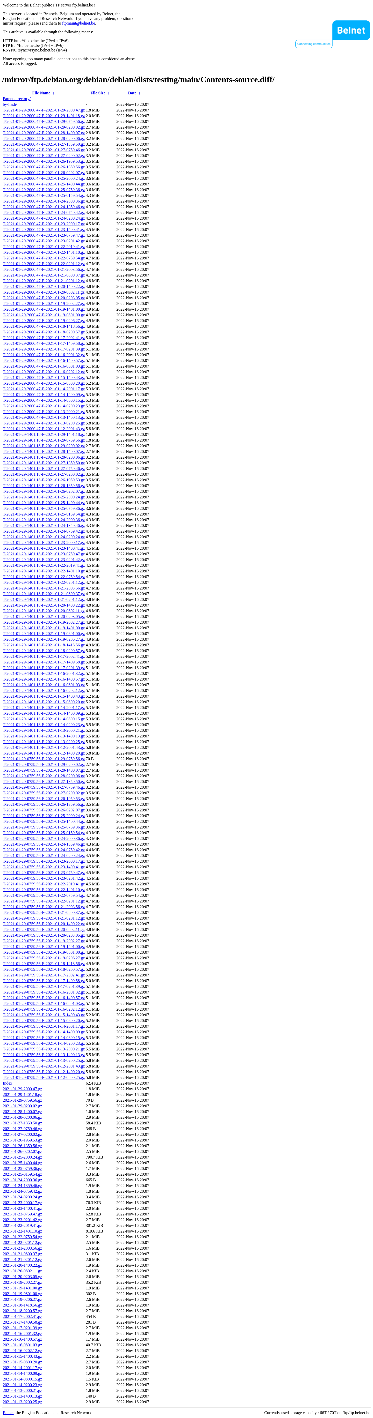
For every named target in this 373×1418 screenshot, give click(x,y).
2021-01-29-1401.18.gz (22, 1094)
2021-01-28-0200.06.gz (22, 1117)
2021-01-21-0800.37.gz (22, 1254)
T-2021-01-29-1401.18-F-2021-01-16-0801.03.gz (44, 685)
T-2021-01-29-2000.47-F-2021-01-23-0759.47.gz (44, 235)
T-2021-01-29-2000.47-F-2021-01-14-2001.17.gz (44, 389)
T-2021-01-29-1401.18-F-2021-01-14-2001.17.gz (44, 707)
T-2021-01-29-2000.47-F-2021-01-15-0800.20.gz (44, 383)
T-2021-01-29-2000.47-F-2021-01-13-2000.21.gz (44, 411)
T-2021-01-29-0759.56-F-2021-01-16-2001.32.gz (44, 992)
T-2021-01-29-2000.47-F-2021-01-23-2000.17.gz (44, 224)
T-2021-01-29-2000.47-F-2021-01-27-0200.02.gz (44, 155)
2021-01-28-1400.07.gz (22, 1111)
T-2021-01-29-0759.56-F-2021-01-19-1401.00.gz (44, 946)
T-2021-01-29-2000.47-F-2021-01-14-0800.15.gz (44, 400)
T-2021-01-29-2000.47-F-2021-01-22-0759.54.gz (44, 258)
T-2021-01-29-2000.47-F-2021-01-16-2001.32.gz (44, 355)
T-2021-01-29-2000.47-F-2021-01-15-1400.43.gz (44, 377)
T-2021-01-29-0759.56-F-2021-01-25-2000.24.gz (44, 816)
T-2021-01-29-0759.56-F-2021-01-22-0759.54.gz (44, 895)
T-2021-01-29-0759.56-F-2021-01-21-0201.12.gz (44, 918)
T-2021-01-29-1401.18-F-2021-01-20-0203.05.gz (44, 616)
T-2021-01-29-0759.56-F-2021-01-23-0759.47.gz (44, 872)
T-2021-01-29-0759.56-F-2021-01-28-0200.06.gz (44, 776)
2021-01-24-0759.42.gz (22, 1191)
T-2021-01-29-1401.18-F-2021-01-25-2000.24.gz (44, 497)
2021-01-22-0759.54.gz (22, 1237)
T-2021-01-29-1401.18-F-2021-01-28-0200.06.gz (44, 457)
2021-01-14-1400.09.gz (22, 1373)
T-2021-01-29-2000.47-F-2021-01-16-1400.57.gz (44, 360)
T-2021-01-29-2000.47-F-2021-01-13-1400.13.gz (44, 417)
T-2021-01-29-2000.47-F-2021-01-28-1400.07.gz (44, 133)
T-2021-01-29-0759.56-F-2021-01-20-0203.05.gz (44, 935)
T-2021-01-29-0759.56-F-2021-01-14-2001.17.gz (44, 1026)
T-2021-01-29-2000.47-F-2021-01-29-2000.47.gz (44, 110)
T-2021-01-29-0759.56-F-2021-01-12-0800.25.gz (44, 1077)
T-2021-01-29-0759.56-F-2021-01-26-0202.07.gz (44, 810)
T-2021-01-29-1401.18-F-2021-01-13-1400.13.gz (44, 736)
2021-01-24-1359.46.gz (22, 1185)
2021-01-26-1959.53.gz (22, 1140)
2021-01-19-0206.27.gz (22, 1299)
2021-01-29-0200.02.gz (22, 1106)
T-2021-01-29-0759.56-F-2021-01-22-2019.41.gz (44, 884)
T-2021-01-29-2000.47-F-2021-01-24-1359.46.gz (44, 207)
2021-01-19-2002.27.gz (22, 1282)
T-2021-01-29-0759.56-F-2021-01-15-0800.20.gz (44, 1020)
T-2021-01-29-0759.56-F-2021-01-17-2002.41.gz (44, 975)
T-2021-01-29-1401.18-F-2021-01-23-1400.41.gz (44, 548)
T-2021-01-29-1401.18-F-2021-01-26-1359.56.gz (44, 485)
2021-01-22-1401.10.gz (22, 1231)
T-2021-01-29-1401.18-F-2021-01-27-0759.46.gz (44, 468)
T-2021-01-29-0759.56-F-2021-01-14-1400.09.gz (44, 1032)
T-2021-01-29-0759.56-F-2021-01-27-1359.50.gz (44, 781)
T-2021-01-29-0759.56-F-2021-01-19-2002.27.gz (44, 941)
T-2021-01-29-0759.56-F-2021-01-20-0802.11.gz (44, 929)
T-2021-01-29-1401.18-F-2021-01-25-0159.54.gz (44, 514)
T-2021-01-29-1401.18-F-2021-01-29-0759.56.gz (44, 440)
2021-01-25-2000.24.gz (22, 1157)
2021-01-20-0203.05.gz (22, 1276)
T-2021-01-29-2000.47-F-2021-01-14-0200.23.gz (44, 406)
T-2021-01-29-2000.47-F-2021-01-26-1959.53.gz (44, 161)
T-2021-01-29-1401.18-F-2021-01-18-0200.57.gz (44, 650)
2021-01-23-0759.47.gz (22, 1214)
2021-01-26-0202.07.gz (22, 1151)
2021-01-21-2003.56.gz (22, 1248)
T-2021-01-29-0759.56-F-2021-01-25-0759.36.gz (44, 827)
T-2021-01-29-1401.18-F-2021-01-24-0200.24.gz (44, 537)
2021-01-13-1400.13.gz (22, 1396)
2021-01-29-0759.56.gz (22, 1100)
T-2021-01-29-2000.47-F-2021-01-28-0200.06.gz (44, 138)
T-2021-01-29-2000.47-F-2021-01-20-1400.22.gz (44, 286)
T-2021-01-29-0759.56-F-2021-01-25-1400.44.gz (44, 821)
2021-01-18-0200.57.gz (22, 1311)
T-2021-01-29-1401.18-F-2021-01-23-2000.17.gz (44, 542)
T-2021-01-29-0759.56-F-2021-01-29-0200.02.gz (44, 764)
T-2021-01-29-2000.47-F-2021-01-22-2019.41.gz (44, 246)
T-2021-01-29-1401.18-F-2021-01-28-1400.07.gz (44, 451)
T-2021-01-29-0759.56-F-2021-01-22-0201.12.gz (44, 901)
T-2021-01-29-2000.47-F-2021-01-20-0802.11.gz (44, 292)
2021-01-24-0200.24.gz (22, 1197)
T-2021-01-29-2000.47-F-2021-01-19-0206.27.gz (44, 320)
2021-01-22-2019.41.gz (22, 1225)
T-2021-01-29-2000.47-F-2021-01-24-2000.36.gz (44, 201)
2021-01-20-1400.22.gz (22, 1265)
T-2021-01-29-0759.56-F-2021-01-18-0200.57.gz (44, 969)
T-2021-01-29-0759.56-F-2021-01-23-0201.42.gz (44, 878)
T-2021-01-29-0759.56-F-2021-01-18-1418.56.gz (44, 963)
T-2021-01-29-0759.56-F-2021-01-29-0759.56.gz (44, 759)
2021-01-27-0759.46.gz (22, 1128)
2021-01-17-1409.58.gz (22, 1322)
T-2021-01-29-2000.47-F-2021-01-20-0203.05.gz (44, 298)
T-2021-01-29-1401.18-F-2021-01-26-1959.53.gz (44, 480)
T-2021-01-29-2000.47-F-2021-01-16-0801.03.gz (44, 366)
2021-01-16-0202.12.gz (22, 1350)
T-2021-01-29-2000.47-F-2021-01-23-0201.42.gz (44, 241)
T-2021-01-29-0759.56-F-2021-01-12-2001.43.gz (44, 1066)
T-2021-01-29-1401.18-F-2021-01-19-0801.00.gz (44, 633)
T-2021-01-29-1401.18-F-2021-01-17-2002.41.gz (44, 656)
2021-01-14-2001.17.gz (22, 1367)
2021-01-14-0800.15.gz (22, 1379)
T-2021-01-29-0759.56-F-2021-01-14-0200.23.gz (44, 1043)
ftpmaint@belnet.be (78, 23)
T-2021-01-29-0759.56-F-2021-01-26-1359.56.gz (44, 804)
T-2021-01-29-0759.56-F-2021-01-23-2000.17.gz (44, 861)
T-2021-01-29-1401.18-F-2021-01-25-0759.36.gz (44, 508)
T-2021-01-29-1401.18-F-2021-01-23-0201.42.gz (44, 559)
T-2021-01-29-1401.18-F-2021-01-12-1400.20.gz (44, 753)
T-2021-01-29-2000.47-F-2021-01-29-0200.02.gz (44, 127)
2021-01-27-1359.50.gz (22, 1123)
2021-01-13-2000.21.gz (22, 1390)
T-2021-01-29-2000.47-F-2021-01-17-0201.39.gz (44, 349)
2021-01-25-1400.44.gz (22, 1163)
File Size (97, 93)
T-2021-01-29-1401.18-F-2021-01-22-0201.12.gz (44, 582)
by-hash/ (10, 104)
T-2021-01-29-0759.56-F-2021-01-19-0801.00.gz (44, 952)
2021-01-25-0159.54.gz (22, 1174)
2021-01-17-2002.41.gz (22, 1316)
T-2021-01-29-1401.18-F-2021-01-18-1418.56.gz (44, 645)
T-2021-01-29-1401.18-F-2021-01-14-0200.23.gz (44, 724)
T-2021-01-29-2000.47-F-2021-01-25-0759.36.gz (44, 190)
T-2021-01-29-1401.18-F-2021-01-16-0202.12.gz (44, 690)
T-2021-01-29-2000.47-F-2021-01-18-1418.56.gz (44, 326)
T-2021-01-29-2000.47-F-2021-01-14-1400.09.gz (44, 394)
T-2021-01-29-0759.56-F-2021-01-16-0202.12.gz (44, 1009)
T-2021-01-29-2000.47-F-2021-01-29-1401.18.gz (44, 116)
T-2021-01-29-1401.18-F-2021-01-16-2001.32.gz (44, 673)
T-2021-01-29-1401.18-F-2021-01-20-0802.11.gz (44, 611)
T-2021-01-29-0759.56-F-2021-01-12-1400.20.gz (44, 1072)
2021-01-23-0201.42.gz (22, 1220)
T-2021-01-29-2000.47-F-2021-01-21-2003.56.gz (44, 269)
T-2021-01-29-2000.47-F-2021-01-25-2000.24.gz (44, 178)
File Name (41, 93)
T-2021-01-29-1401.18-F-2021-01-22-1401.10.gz (44, 571)
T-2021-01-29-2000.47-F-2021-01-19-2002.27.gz (44, 303)
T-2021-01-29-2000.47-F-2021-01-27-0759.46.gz (44, 150)
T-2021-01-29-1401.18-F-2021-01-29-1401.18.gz (44, 434)
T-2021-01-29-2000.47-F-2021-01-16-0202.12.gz (44, 372)
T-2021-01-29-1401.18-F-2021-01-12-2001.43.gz (44, 747)
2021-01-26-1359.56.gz (22, 1146)
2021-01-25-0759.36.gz (22, 1168)
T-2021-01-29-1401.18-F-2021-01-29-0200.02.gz (44, 446)
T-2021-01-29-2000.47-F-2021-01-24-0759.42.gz (44, 212)
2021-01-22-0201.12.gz (22, 1242)
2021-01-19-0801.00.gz (22, 1294)
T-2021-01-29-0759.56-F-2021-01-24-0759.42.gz (44, 850)
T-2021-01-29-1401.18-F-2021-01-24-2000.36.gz (44, 520)
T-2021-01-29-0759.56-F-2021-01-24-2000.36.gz (44, 838)
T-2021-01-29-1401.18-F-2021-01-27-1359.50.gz (44, 463)
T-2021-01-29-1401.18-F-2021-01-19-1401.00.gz (44, 628)
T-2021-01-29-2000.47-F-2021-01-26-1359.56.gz (44, 167)
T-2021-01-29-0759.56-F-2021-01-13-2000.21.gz (44, 1049)
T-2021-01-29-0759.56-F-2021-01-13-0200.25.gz (44, 1060)
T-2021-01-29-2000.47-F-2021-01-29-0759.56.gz (44, 121)
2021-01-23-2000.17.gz (22, 1202)
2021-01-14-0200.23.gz (22, 1385)
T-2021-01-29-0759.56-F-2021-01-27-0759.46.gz (44, 787)
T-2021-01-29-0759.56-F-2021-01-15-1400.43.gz (44, 1015)
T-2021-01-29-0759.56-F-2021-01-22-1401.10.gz (44, 889)
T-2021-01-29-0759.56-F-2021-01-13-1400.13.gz (44, 1055)
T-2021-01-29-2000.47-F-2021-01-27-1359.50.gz (44, 144)
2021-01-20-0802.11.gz (22, 1271)
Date (132, 93)
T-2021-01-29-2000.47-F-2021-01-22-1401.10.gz (44, 252)
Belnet (8, 1412)
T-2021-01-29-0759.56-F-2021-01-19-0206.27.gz (44, 958)
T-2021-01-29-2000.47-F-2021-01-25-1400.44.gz (44, 184)
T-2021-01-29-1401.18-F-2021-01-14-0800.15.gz (44, 719)
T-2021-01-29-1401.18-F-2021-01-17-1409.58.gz (44, 662)
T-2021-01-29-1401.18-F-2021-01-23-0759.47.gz (44, 554)
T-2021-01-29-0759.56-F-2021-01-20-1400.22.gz (44, 924)
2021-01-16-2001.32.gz (22, 1333)
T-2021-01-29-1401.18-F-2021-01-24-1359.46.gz (44, 525)
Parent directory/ (17, 98)
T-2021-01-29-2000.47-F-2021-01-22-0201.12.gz (44, 264)
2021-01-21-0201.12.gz (22, 1259)
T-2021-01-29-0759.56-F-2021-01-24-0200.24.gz (44, 855)
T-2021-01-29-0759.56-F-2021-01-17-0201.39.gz (44, 986)
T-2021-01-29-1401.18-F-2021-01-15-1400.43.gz (44, 696)
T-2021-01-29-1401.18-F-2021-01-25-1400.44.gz (44, 503)
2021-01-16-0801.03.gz (22, 1345)
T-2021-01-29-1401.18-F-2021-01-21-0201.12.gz (44, 599)
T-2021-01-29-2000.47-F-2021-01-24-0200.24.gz (44, 218)
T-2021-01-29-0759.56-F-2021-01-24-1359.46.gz (44, 844)
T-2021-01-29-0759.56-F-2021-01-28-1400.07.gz (44, 770)
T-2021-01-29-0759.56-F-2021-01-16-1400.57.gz (44, 998)
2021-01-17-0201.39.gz (22, 1328)
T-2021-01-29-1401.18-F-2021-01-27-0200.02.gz (44, 474)
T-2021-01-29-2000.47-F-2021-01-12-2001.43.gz (44, 429)
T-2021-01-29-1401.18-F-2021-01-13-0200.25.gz (44, 742)
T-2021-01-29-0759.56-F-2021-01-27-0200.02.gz (44, 793)
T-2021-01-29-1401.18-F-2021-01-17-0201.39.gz (44, 668)
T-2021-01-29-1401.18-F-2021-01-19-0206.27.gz (44, 639)
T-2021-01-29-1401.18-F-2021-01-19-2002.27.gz (44, 622)
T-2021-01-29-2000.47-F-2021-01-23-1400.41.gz (44, 229)
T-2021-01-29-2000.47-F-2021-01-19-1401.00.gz (44, 309)
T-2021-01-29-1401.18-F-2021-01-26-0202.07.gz (44, 491)
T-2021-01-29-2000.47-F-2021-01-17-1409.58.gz (44, 343)
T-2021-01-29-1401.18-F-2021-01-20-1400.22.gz (44, 605)
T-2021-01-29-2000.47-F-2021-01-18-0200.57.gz (44, 332)
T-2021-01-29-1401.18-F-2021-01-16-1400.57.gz (44, 679)
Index (7, 1083)
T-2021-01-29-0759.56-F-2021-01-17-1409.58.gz (44, 981)
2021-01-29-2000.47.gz (22, 1089)
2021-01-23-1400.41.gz (22, 1208)
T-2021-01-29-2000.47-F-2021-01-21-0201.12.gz (44, 281)
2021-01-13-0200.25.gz (22, 1402)
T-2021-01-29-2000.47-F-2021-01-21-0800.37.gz (44, 275)
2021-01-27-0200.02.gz (22, 1134)
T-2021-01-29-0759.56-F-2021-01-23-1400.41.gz (44, 867)
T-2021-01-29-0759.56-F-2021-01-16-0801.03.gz (44, 1003)
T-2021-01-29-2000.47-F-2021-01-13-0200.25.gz (44, 423)
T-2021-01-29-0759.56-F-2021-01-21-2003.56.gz (44, 907)
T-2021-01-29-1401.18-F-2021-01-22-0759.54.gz (44, 576)
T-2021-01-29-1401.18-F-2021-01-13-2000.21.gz (44, 730)
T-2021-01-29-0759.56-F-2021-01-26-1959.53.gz (44, 798)
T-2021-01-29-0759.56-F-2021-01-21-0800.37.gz (44, 912)
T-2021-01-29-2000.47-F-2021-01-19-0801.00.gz (44, 315)
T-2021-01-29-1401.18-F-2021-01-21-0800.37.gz (44, 594)
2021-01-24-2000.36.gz (22, 1180)
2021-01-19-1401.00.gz (22, 1288)
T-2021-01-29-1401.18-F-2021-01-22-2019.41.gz (44, 565)
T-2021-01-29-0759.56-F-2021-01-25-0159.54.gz (44, 833)
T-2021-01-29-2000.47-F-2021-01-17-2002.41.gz (44, 337)
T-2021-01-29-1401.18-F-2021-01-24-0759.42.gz (44, 531)
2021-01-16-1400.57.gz (22, 1339)
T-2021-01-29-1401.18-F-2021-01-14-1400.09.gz (44, 713)
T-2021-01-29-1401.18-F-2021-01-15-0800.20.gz (44, 702)
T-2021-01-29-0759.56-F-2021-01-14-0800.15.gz (44, 1037)
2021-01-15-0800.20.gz (22, 1362)
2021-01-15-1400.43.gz (22, 1356)
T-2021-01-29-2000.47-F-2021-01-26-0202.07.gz (44, 172)
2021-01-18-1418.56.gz (22, 1305)
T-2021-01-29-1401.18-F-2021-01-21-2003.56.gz (44, 588)
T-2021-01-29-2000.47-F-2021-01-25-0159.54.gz (44, 195)
